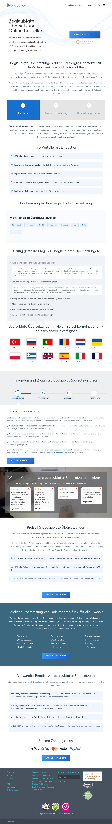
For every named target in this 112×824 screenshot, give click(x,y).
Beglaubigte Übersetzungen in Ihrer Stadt (43, 788)
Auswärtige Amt (60, 453)
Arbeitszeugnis (25, 640)
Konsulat (64, 225)
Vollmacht (91, 647)
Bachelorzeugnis (26, 644)
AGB (8, 784)
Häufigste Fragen (13, 778)
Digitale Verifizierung (40, 784)
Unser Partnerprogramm (41, 775)
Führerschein (58, 636)
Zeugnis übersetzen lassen (42, 781)
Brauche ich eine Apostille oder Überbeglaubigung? (34, 282)
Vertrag (90, 644)
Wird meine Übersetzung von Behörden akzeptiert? (34, 263)
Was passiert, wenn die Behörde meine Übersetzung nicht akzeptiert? (42, 299)
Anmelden (62, 782)
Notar (84, 225)
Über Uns (10, 772)
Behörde (30, 225)
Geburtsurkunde (16, 426)
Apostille (23, 636)
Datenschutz (11, 781)
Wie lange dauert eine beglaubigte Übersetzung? (33, 309)
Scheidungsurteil (94, 636)
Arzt (75, 225)
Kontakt (10, 775)
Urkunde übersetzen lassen (42, 778)
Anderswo (15, 232)
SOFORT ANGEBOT (84, 35)
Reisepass (57, 647)
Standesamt (16, 225)
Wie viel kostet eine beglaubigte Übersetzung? (32, 315)
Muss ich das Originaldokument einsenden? (30, 304)
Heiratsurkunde (30, 426)
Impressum (11, 787)
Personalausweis (60, 644)
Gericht (41, 225)
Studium (53, 225)
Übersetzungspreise (39, 772)
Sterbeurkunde (48, 426)
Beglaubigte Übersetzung (75, 5)
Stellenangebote (13, 790)
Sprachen (91, 5)
